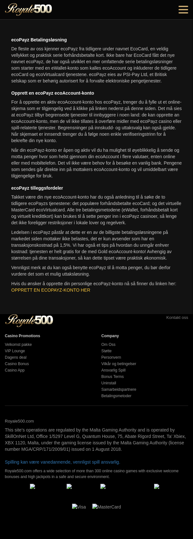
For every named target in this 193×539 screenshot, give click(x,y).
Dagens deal (15, 357)
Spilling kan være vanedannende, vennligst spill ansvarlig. (62, 462)
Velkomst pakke (18, 344)
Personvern (111, 357)
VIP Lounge (15, 351)
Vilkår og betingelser (118, 364)
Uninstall (108, 383)
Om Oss (108, 344)
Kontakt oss (170, 317)
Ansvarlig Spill (113, 370)
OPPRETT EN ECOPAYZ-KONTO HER (50, 290)
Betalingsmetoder (116, 396)
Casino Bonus (17, 364)
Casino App (14, 370)
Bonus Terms (112, 376)
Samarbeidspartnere (118, 389)
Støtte (106, 351)
